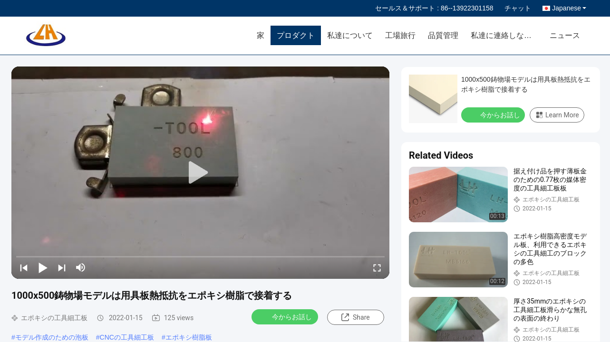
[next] (61, 267)
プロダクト (296, 35)
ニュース (565, 35)
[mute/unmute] (80, 267)
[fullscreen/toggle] (377, 267)
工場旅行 (400, 35)
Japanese (569, 8)
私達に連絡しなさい (505, 35)
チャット (517, 8)
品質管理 (443, 35)
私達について (350, 35)
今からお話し (286, 316)
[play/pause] (42, 267)
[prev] (23, 267)
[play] (201, 173)
